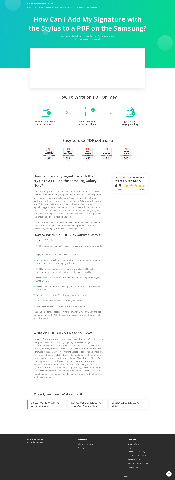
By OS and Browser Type (138, 463)
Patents (133, 477)
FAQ (129, 448)
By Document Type (135, 459)
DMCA (126, 477)
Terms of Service (32, 477)
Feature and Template (137, 455)
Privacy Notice (117, 477)
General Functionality (136, 452)
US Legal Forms (84, 448)
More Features (134, 444)
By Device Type (134, 467)
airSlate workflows (85, 444)
